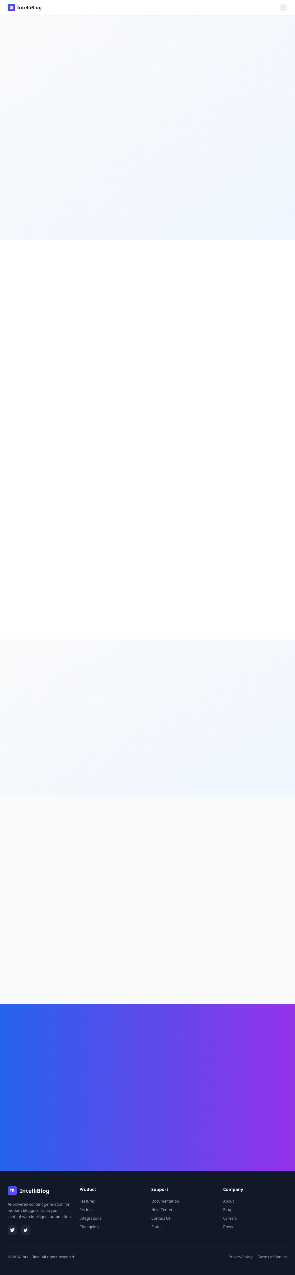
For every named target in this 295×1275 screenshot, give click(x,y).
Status (157, 1226)
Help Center (162, 1209)
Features (87, 1201)
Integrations (90, 1218)
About (228, 1201)
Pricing (86, 1209)
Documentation (165, 1201)
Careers (230, 1218)
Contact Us (161, 1218)
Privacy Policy (241, 1257)
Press (228, 1226)
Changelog (89, 1226)
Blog (227, 1209)
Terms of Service (272, 1257)
